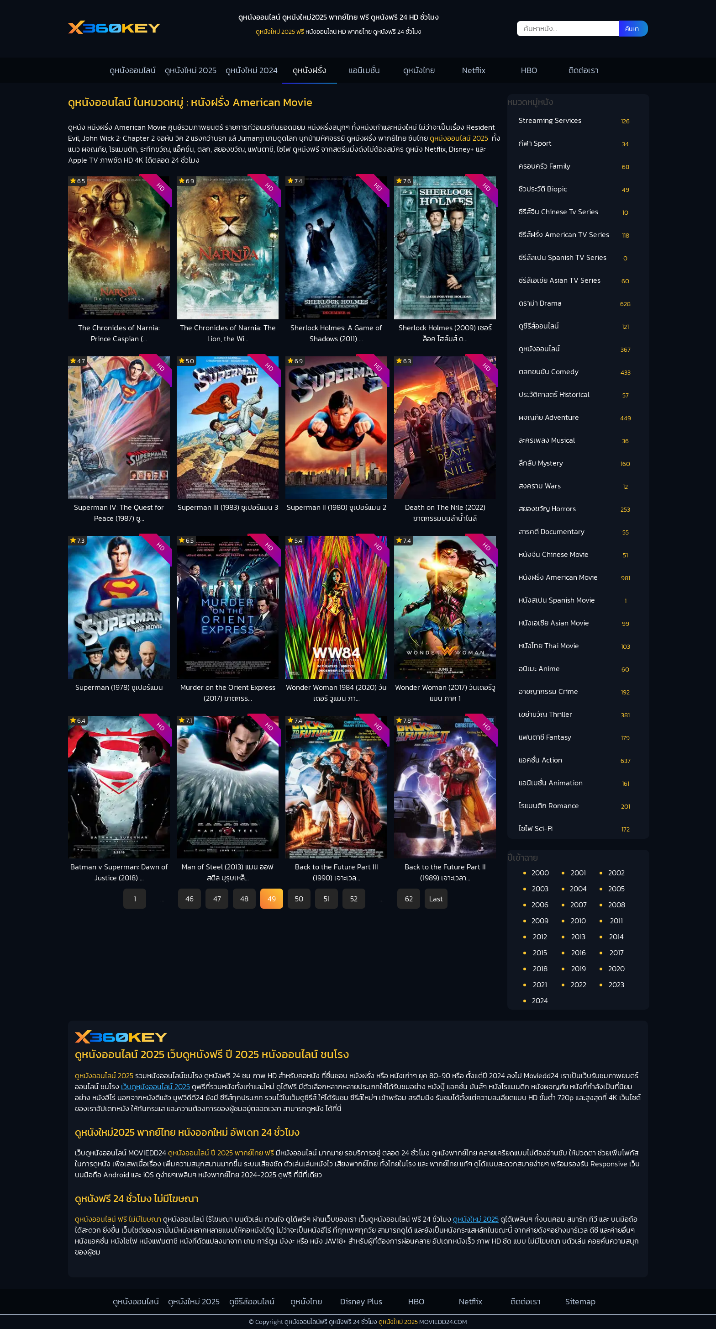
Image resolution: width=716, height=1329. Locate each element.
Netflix (474, 70)
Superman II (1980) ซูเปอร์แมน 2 (336, 507)
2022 (578, 984)
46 (189, 898)
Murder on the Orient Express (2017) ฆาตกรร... (227, 693)
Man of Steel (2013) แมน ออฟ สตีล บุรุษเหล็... (228, 872)
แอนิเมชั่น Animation (551, 782)
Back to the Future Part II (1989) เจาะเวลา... (445, 872)
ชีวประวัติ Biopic (543, 188)
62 (409, 898)
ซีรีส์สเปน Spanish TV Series (562, 257)
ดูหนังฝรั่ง (309, 70)
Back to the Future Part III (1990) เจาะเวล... (336, 872)
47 (217, 898)
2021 (540, 984)
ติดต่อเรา (584, 70)
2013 (578, 936)
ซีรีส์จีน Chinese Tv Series (558, 211)
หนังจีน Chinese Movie (554, 554)
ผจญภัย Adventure (549, 417)
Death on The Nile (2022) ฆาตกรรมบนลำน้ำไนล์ (445, 513)
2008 (616, 904)
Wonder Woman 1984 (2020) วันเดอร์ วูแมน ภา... (336, 693)
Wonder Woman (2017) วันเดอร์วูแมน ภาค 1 (445, 693)
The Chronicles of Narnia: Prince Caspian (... (119, 333)
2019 (578, 968)
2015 (540, 952)
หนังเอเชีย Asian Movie (554, 622)
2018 (540, 968)
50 (299, 898)
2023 (616, 984)
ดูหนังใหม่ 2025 (190, 70)
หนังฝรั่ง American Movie (558, 577)
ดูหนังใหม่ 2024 (252, 70)
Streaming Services (550, 120)
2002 (616, 872)
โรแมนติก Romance (549, 805)
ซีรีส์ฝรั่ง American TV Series (564, 234)
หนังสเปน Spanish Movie (557, 599)
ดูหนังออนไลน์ (133, 70)
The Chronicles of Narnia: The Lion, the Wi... (228, 333)
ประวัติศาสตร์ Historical (554, 394)
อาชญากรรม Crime (548, 691)
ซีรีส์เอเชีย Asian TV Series (559, 280)
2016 (578, 952)
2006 (540, 904)
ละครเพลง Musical (547, 439)
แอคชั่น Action (540, 759)
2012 (540, 936)
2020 (616, 968)
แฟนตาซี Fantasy (545, 736)
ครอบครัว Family (544, 165)
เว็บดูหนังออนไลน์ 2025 (155, 1086)
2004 (578, 888)
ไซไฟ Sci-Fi (536, 828)
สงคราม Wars (540, 485)
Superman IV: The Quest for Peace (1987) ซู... (119, 513)
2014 (616, 936)
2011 (616, 920)
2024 (540, 1000)
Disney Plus (361, 1301)
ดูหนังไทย (419, 70)
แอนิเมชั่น (364, 70)
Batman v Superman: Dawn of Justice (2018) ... (119, 872)
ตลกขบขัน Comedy (549, 371)
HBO (529, 70)
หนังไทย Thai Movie (549, 645)
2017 (617, 952)
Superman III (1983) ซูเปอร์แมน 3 (228, 507)
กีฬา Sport (535, 143)
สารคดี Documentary (551, 531)
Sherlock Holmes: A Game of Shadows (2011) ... (336, 333)
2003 (540, 888)
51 (327, 898)
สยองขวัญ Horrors (547, 508)
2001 (578, 872)
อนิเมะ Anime (539, 668)
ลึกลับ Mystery (541, 462)
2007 (578, 904)
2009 (540, 920)
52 (354, 898)
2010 (578, 920)
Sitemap (580, 1301)
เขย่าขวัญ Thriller (545, 714)
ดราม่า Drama (540, 302)
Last (436, 898)
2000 (540, 872)
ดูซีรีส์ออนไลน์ (539, 325)
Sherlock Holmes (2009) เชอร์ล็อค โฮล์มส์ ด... (445, 333)
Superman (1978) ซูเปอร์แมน (119, 687)
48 (244, 898)
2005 (616, 888)
